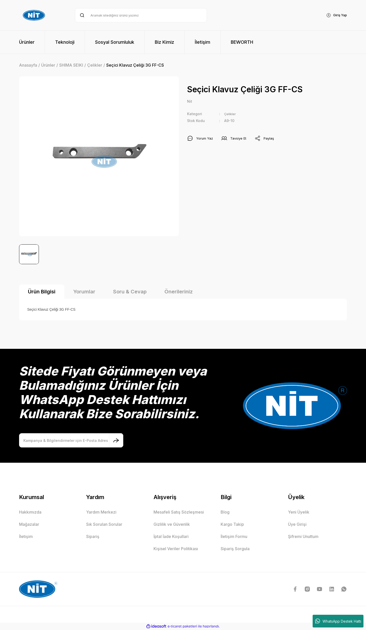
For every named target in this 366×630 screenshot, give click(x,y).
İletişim (26, 536)
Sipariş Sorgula (235, 548)
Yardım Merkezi (101, 512)
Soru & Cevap (130, 292)
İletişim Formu (234, 536)
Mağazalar (29, 524)
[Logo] (34, 15)
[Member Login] (335, 15)
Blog (225, 512)
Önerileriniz (178, 292)
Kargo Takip (232, 524)
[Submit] (116, 440)
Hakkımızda (30, 512)
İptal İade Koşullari (171, 536)
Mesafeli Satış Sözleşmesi (179, 512)
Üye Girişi (297, 524)
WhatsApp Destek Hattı (338, 621)
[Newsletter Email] (71, 440)
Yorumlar (84, 292)
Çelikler (231, 114)
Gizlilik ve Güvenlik (172, 524)
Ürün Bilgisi (41, 292)
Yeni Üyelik (298, 512)
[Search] (141, 15)
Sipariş (92, 536)
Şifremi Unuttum (303, 536)
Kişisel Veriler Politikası (176, 548)
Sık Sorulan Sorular (104, 524)
